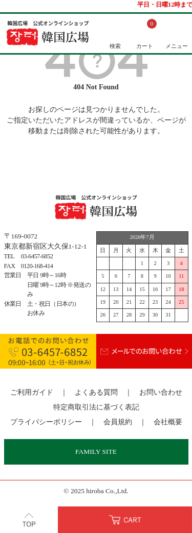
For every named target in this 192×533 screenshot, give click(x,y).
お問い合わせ (160, 392)
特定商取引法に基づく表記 (96, 407)
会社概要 (168, 422)
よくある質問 (96, 392)
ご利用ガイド (31, 392)
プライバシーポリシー (46, 422)
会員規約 (117, 422)
